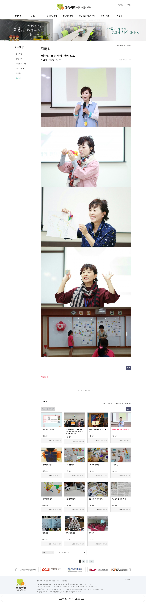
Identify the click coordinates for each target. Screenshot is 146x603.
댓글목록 (44, 377)
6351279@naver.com (95, 589)
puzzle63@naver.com (79, 589)
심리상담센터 (52, 16)
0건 (53, 60)
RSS (128, 409)
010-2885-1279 (78, 587)
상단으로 (127, 579)
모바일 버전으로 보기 (73, 599)
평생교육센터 (106, 16)
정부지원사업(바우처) (87, 16)
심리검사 (34, 16)
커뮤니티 (120, 16)
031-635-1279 (45, 587)
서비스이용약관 (62, 581)
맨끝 (91, 561)
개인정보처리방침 (50, 581)
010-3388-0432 (91, 587)
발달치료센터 (68, 16)
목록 (128, 368)
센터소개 (17, 16)
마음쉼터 (44, 60)
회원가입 (120, 5)
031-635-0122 (61, 587)
